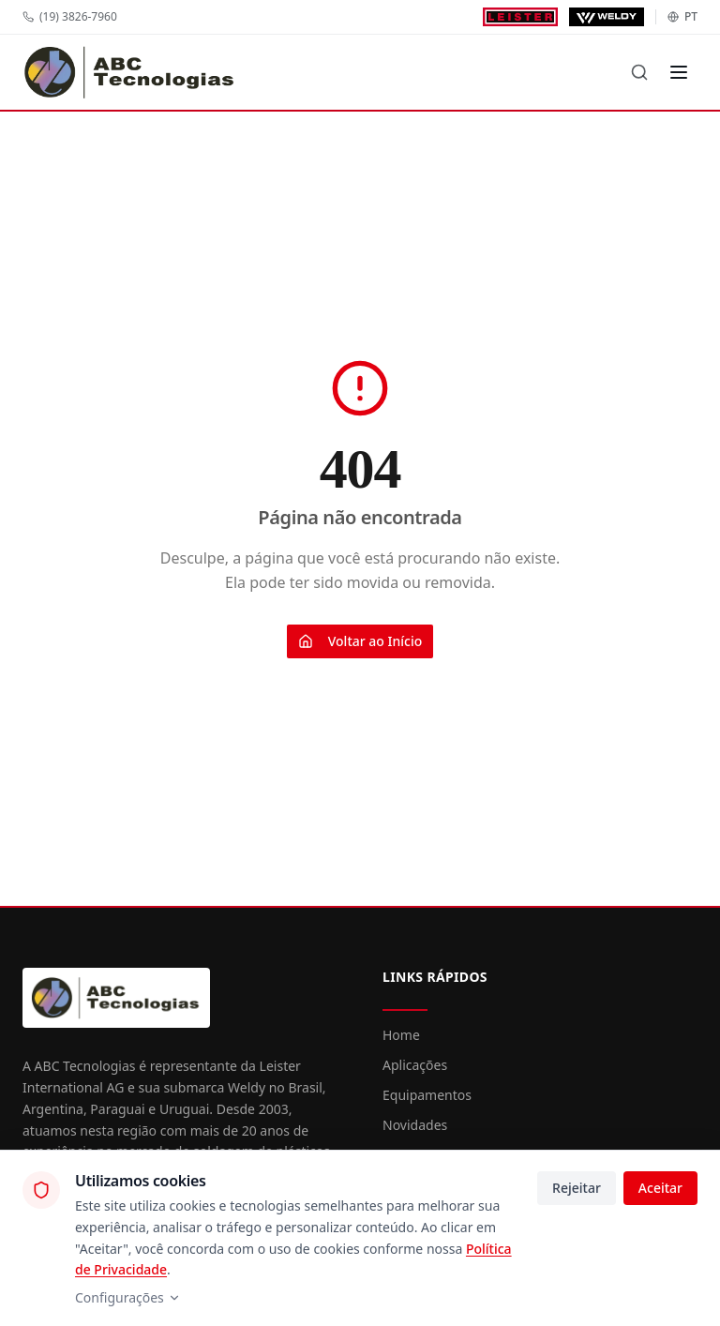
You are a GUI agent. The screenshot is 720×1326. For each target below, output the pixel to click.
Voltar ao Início (360, 641)
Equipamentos (427, 1095)
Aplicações (414, 1065)
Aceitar (660, 1188)
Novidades (414, 1125)
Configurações (128, 1297)
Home (401, 1035)
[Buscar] (639, 72)
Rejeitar (576, 1188)
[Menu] (679, 72)
